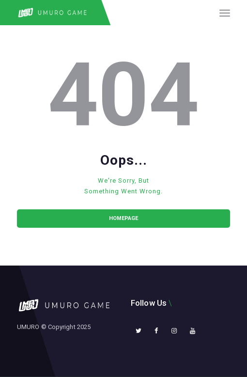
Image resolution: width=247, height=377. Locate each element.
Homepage (123, 218)
